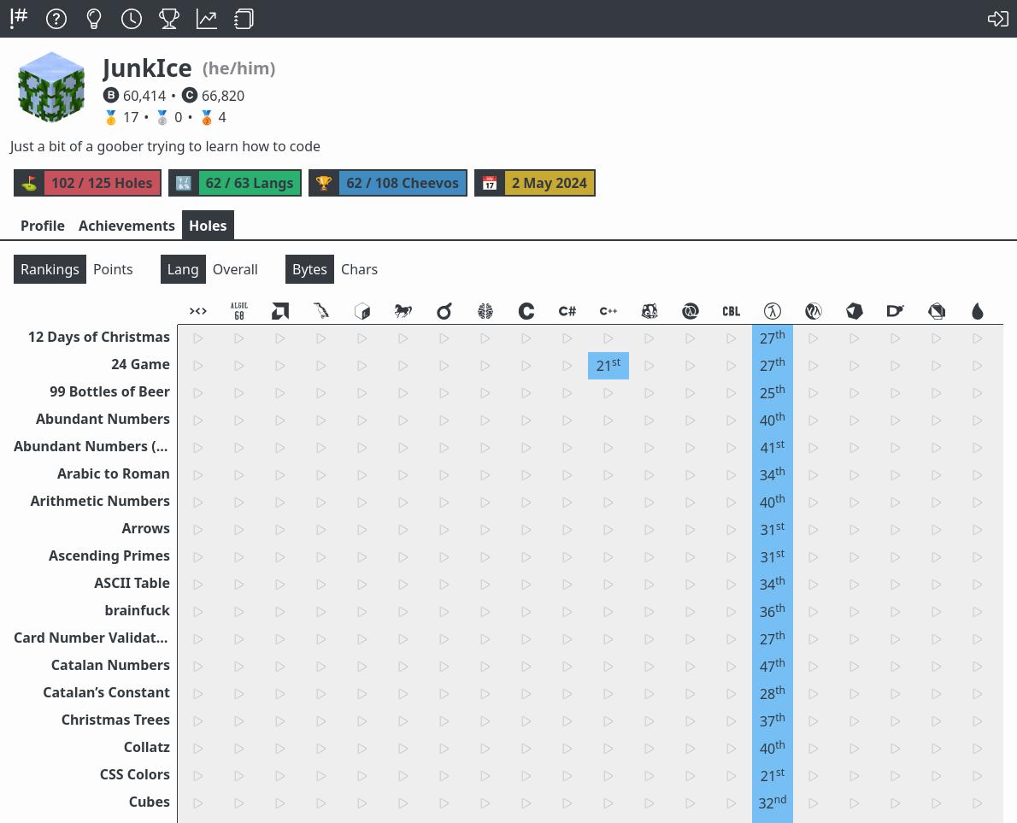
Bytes (309, 269)
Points (113, 269)
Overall (235, 269)
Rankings (50, 269)
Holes (208, 225)
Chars (359, 269)
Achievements (127, 225)
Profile (43, 225)
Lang (183, 269)
